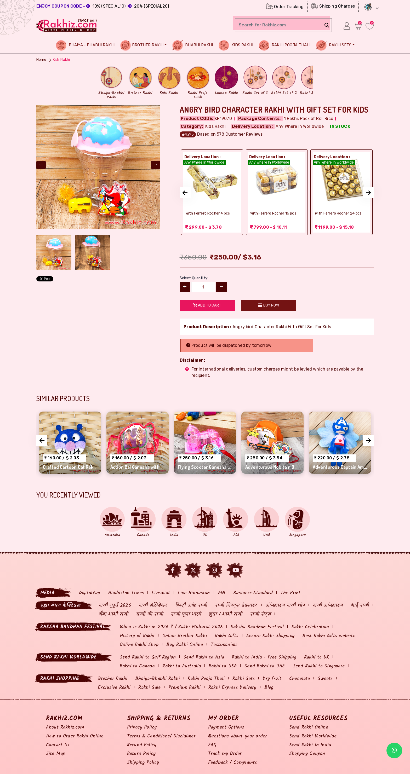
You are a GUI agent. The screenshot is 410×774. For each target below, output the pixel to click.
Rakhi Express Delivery (232, 687)
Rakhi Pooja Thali (284, 45)
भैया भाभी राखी (113, 614)
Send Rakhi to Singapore (319, 666)
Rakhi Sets (334, 45)
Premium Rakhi (184, 687)
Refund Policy (141, 745)
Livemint (161, 593)
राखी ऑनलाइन (328, 605)
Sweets (325, 679)
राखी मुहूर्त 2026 (115, 605)
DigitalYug (89, 593)
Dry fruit (272, 679)
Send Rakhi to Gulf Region (148, 657)
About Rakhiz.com (65, 727)
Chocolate (299, 679)
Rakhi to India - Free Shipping (264, 657)
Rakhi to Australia (181, 666)
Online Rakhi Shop (139, 645)
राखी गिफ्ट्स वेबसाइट (236, 605)
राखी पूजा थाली (186, 614)
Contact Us (58, 745)
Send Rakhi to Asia (204, 657)
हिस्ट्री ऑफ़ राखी (191, 605)
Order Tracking (285, 6)
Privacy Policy (142, 727)
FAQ (212, 745)
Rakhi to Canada (137, 666)
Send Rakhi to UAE (264, 666)
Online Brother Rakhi (184, 636)
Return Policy (141, 754)
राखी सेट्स (260, 614)
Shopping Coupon (307, 754)
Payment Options (226, 727)
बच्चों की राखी (149, 614)
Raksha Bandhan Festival (257, 627)
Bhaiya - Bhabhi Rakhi (85, 45)
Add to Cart (207, 305)
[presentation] (185, 192)
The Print (290, 593)
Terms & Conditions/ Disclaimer (161, 736)
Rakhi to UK (316, 657)
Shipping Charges (333, 6)
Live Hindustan (194, 593)
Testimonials (224, 645)
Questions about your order (237, 736)
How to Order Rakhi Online (74, 736)
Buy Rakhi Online (184, 645)
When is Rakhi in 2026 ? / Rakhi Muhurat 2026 (171, 627)
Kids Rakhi (236, 45)
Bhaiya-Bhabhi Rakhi (157, 679)
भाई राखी (360, 605)
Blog (269, 687)
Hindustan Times (126, 593)
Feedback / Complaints (232, 762)
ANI (221, 593)
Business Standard (253, 593)
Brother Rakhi (141, 45)
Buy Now (268, 305)
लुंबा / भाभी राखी (226, 614)
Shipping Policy (143, 762)
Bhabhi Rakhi (192, 45)
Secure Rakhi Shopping (270, 636)
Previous (41, 165)
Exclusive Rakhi (114, 687)
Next (155, 165)
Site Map (55, 754)
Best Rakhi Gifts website (328, 636)
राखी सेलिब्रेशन (153, 605)
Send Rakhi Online (308, 727)
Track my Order (225, 754)
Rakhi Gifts (226, 636)
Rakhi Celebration (310, 627)
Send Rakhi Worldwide (313, 736)
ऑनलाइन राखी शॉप (285, 605)
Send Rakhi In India (310, 745)
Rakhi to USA (223, 666)
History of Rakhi (137, 636)
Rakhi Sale (149, 687)
